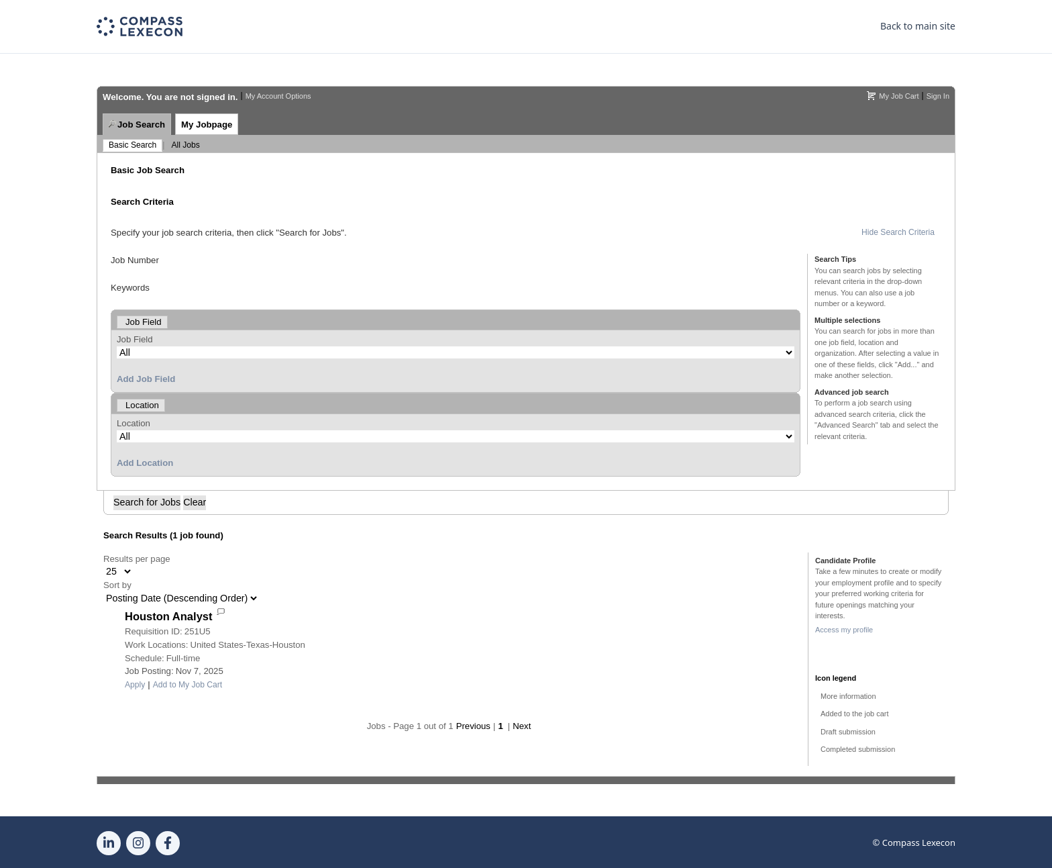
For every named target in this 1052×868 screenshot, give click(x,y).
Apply (135, 684)
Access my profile (844, 630)
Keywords (130, 288)
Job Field (135, 339)
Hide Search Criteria (898, 232)
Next (522, 726)
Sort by (117, 585)
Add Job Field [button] (146, 379)
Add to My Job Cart (188, 684)
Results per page (136, 559)
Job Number (135, 260)
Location (133, 423)
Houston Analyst (168, 616)
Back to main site (917, 25)
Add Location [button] (145, 463)
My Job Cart (898, 96)
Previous (473, 726)
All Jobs (185, 145)
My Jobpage (206, 124)
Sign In (938, 96)
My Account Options (278, 96)
